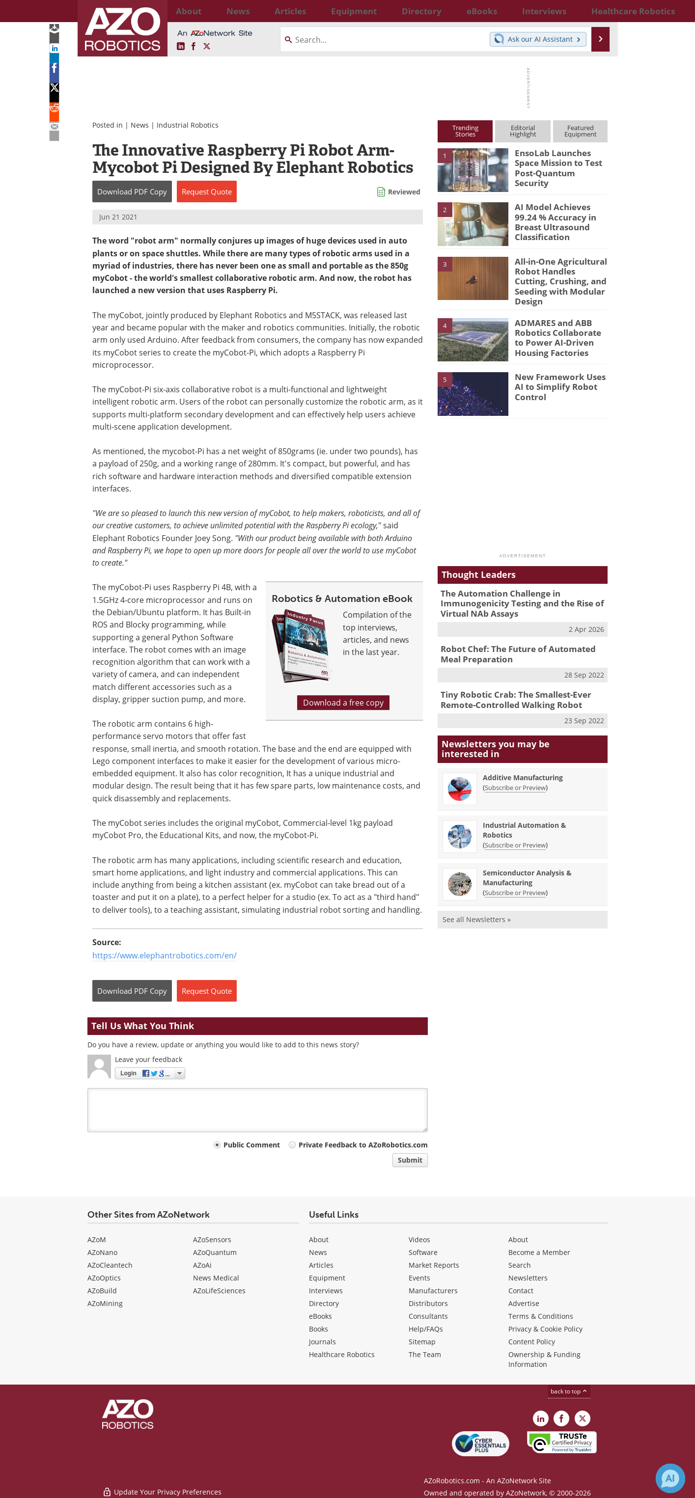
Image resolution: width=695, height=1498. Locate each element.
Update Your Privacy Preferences (162, 1485)
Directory (324, 1303)
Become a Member (539, 1252)
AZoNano (102, 1252)
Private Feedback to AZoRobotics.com (363, 1144)
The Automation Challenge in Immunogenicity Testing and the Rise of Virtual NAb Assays (514, 594)
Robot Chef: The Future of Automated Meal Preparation (520, 642)
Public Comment (251, 1144)
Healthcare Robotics (342, 1354)
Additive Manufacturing (523, 761)
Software (423, 1252)
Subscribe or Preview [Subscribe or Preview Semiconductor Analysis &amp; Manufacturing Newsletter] (515, 876)
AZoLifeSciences (219, 1290)
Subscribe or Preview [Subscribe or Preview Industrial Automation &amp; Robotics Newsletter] (515, 829)
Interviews (326, 1290)
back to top (569, 1391)
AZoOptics (104, 1277)
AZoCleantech (110, 1265)
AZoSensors (212, 1239)
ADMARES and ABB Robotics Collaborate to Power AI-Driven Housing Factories (560, 328)
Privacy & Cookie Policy (545, 1329)
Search (519, 1265)
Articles (321, 1265)
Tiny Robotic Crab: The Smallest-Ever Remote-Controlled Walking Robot (509, 686)
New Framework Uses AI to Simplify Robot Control (559, 378)
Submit (410, 1160)
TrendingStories (465, 130)
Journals (322, 1341)
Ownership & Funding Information (544, 1359)
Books (318, 1329)
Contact (520, 1290)
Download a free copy (343, 702)
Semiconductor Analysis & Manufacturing (527, 862)
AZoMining (105, 1303)
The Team (425, 1354)
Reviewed (404, 191)
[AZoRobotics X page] (207, 46)
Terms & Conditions (540, 1316)
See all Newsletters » (477, 903)
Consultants (428, 1316)
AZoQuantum (215, 1252)
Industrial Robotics (188, 125)
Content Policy (531, 1341)
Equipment (327, 1277)
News (140, 125)
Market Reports (434, 1265)
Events (419, 1277)
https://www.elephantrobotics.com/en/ (164, 955)
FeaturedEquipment (580, 130)
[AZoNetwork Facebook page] (193, 46)
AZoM (96, 1239)
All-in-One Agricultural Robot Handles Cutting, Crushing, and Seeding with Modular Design (558, 274)
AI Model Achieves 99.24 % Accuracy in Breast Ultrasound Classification (559, 220)
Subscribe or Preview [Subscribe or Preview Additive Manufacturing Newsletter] (515, 771)
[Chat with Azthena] (670, 1478)
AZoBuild (102, 1290)
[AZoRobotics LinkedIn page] (181, 46)
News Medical (216, 1277)
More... (597, 11)
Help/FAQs (426, 1329)
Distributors (428, 1303)
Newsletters (528, 1277)
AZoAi (202, 1265)
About (319, 1239)
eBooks (320, 1316)
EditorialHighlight (523, 130)
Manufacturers (433, 1290)
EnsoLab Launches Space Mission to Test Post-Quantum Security (560, 161)
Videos (419, 1239)
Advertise (523, 1303)
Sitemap (422, 1341)
